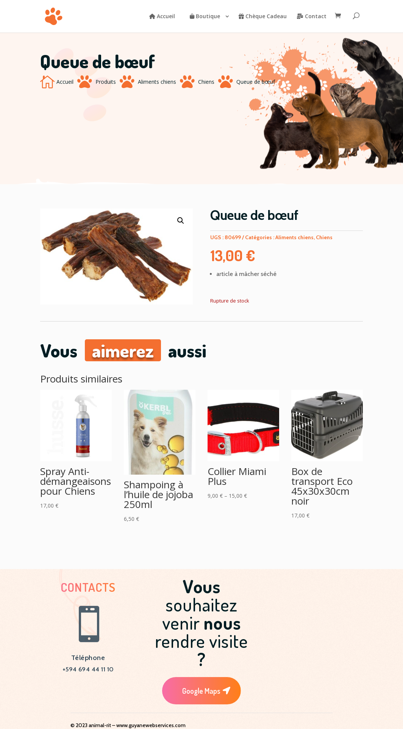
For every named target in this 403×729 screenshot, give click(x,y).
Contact (311, 17)
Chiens (206, 81)
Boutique (205, 17)
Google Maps (201, 691)
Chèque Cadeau (263, 17)
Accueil (162, 17)
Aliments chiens (157, 81)
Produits (105, 81)
